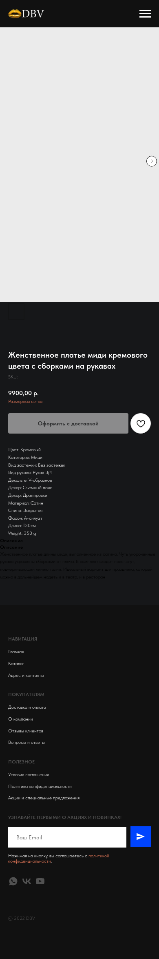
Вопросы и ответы (26, 742)
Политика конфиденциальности (40, 786)
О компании (20, 719)
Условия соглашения (28, 774)
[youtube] (40, 881)
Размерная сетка (25, 401)
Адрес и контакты (26, 675)
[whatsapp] (13, 881)
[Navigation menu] (145, 14)
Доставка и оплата (27, 707)
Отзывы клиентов (25, 731)
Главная (16, 651)
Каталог (16, 663)
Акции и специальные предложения (44, 798)
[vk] (27, 881)
